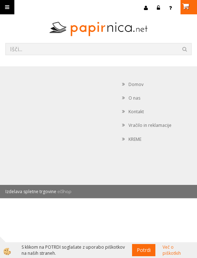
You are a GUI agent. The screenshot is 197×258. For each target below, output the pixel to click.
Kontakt (136, 112)
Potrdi (144, 250)
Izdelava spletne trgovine (30, 191)
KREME (134, 139)
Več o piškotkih (172, 250)
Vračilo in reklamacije (150, 125)
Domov (136, 84)
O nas (134, 98)
